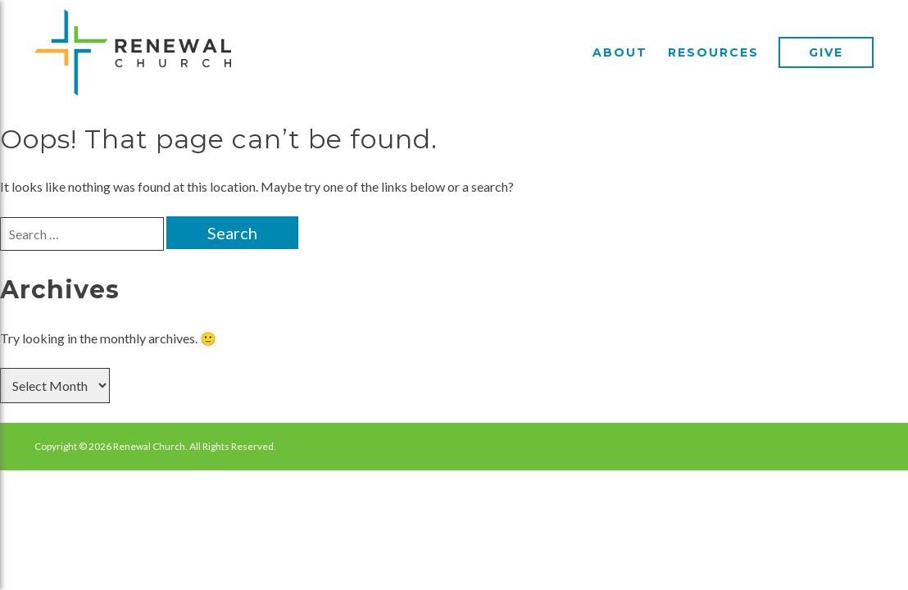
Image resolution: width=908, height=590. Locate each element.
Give (826, 52)
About (619, 52)
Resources (713, 52)
